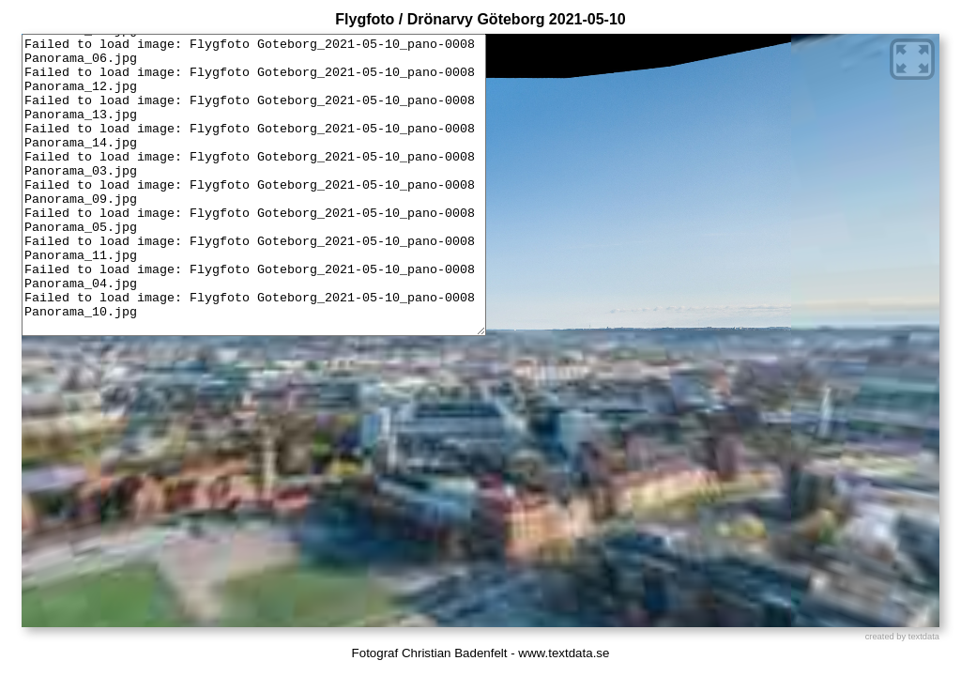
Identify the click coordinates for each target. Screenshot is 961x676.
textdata (923, 636)
